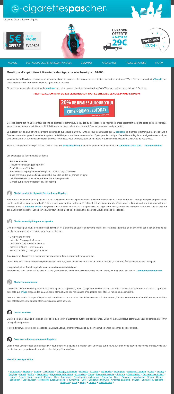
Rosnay (160, 371)
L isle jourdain (29, 380)
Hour (56, 377)
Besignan (64, 382)
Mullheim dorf (105, 382)
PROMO (159, 63)
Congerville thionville (99, 380)
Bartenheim (42, 374)
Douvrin (92, 382)
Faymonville (73, 380)
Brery (116, 377)
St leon (150, 377)
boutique (50, 88)
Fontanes (126, 377)
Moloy (31, 374)
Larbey (13, 377)
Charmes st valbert (120, 380)
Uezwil (22, 374)
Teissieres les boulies (153, 374)
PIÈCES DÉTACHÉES (136, 63)
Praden (135, 380)
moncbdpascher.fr (72, 145)
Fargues (13, 374)
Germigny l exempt (136, 371)
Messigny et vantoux (67, 371)
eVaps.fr (157, 79)
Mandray (27, 371)
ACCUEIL (12, 63)
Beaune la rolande (105, 374)
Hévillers (83, 371)
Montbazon (139, 377)
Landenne (66, 377)
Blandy (37, 371)
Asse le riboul (25, 377)
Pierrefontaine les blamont (86, 377)
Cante (151, 371)
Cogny (159, 377)
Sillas (74, 382)
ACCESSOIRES (109, 63)
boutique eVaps (32, 206)
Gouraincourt (133, 374)
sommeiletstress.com (130, 145)
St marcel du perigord (152, 380)
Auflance (120, 374)
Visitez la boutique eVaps (20, 359)
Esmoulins (107, 377)
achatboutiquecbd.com (150, 270)
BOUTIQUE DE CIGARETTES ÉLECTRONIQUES (49, 63)
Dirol (84, 380)
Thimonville (48, 371)
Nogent (38, 377)
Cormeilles (80, 374)
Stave (91, 374)
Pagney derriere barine (61, 374)
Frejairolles (106, 371)
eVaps (24, 292)
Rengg (83, 382)
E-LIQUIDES (86, 63)
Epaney (48, 377)
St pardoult (15, 371)
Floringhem (119, 371)
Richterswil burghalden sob (51, 380)
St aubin (94, 371)
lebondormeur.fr (153, 145)
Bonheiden (15, 380)
